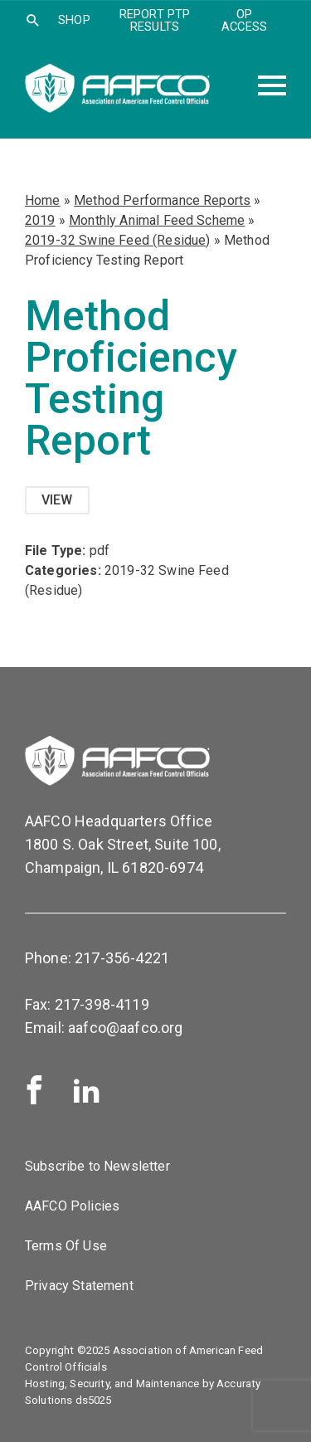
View (57, 500)
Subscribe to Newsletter (97, 1166)
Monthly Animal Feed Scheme (157, 220)
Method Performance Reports (162, 200)
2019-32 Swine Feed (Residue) (117, 240)
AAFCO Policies (72, 1206)
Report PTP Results (155, 20)
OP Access (244, 20)
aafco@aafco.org (125, 1027)
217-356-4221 (122, 958)
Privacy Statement (79, 1285)
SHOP (74, 19)
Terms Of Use (66, 1246)
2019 (40, 220)
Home (43, 200)
